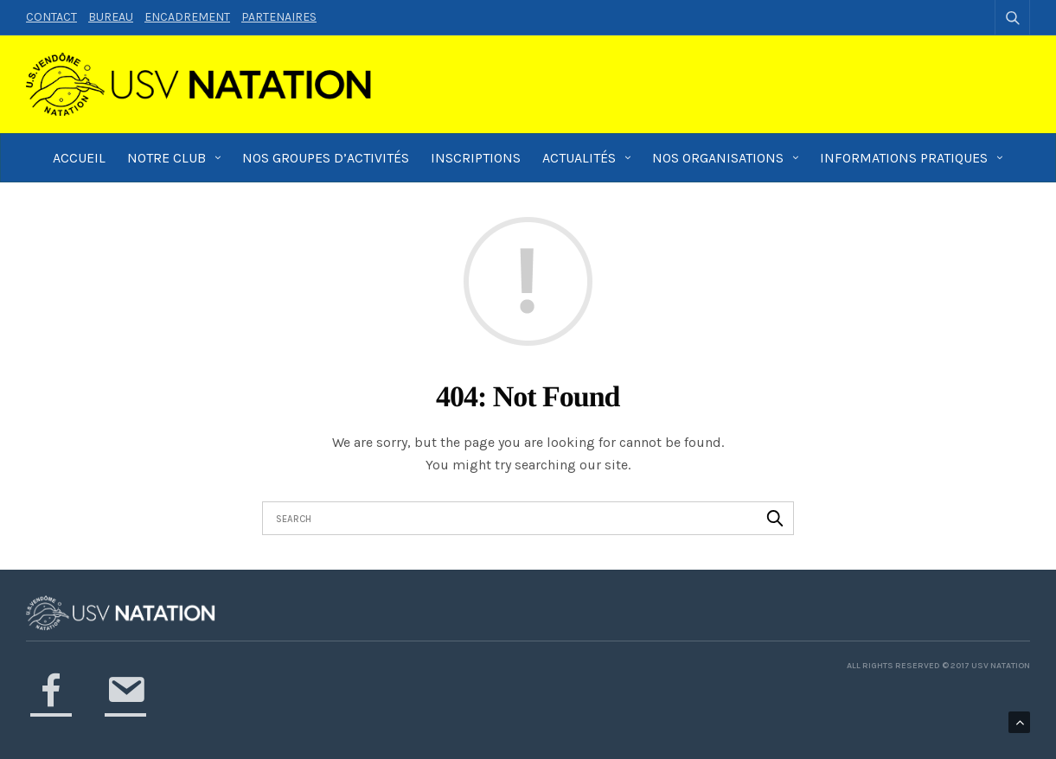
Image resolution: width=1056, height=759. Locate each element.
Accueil (79, 158)
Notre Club (166, 158)
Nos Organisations (718, 158)
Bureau (110, 17)
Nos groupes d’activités (325, 158)
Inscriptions (476, 158)
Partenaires (279, 17)
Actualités (579, 158)
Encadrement (187, 17)
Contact (51, 17)
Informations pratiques (904, 158)
